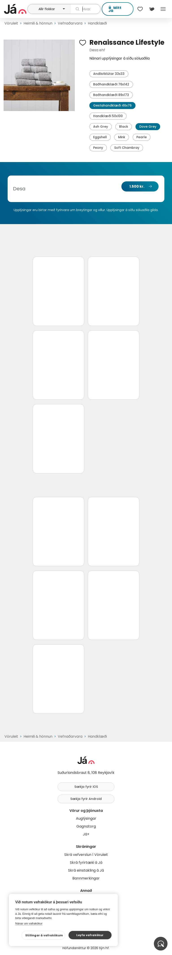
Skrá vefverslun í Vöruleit (86, 854)
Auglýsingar (86, 818)
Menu (163, 9)
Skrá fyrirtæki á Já (86, 862)
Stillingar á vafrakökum (44, 935)
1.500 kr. (136, 186)
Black (123, 126)
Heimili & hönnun (38, 23)
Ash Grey (100, 126)
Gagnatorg (86, 826)
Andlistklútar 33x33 (109, 73)
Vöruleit (11, 23)
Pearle (141, 137)
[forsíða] (15, 9)
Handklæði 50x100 (108, 116)
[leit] (85, 9)
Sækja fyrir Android (86, 799)
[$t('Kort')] (151, 9)
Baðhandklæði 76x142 (111, 84)
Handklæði (97, 23)
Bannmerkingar (86, 878)
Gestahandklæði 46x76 (112, 105)
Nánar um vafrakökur (28, 923)
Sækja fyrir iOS (86, 786)
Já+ (86, 834)
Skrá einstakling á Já (86, 870)
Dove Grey (147, 126)
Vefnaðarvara (70, 23)
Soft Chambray (126, 147)
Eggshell (100, 137)
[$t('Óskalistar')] (140, 9)
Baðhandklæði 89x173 (111, 95)
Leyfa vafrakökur (89, 935)
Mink (121, 137)
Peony (98, 147)
